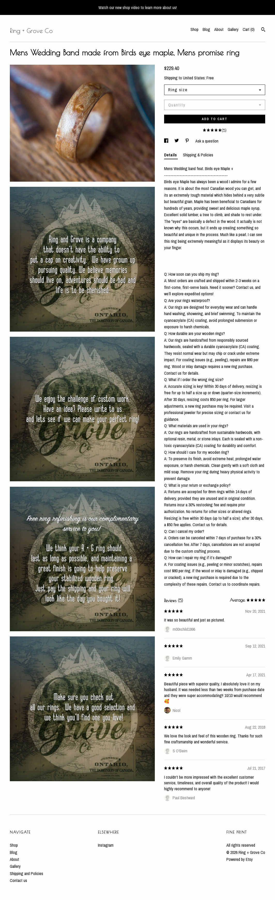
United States (194, 78)
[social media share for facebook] (166, 141)
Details (171, 155)
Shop (194, 29)
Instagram (105, 845)
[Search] (263, 30)
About (219, 29)
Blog (206, 29)
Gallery (233, 29)
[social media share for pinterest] (187, 141)
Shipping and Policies (26, 873)
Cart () (249, 29)
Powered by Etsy (239, 859)
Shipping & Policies (198, 155)
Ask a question (206, 141)
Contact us (18, 880)
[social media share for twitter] (177, 141)
